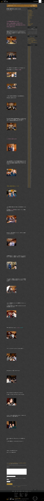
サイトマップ (16, 495)
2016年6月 (29, 121)
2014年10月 (29, 139)
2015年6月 (29, 132)
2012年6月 (29, 164)
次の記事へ (19, 486)
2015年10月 (29, 128)
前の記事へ (14, 486)
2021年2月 (29, 75)
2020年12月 (29, 77)
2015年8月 (29, 130)
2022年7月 (29, 63)
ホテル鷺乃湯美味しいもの (30, 15)
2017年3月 (29, 113)
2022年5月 (29, 65)
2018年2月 (29, 103)
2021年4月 (29, 74)
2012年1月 (29, 169)
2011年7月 (29, 174)
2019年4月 (29, 91)
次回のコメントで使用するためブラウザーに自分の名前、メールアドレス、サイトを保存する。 (16, 478)
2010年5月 (29, 186)
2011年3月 (29, 178)
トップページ (8, 3)
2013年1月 (29, 158)
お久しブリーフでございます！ (31, 38)
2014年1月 (29, 147)
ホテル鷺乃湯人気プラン (30, 13)
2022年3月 (29, 67)
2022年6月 (29, 64)
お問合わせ (21, 494)
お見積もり (21, 495)
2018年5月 (29, 100)
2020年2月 (29, 83)
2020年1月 (29, 84)
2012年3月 (29, 167)
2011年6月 (29, 175)
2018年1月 (29, 104)
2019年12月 (29, 85)
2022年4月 (29, 66)
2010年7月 (29, 184)
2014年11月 (29, 138)
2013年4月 (29, 155)
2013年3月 (29, 156)
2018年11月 (29, 95)
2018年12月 (29, 94)
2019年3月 (29, 92)
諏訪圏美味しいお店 (30, 24)
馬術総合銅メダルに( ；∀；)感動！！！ (32, 39)
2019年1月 (29, 93)
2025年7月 (29, 47)
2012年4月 (29, 166)
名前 (7, 475)
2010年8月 (29, 183)
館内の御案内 (29, 25)
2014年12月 (29, 137)
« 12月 (28, 34)
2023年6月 (29, 55)
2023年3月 (29, 57)
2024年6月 (29, 49)
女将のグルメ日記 (30, 18)
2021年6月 (29, 73)
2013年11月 (29, 149)
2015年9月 (29, 129)
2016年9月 (29, 118)
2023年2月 (29, 58)
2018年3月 (29, 102)
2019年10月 (29, 86)
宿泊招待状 (26, 495)
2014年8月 (29, 141)
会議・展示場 (26, 494)
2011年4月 (29, 177)
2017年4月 (29, 112)
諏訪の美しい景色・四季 (30, 23)
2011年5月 (29, 176)
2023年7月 (29, 54)
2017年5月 (29, 111)
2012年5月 (29, 165)
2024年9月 (29, 48)
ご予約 (40, 1)
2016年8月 (29, 119)
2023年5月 (29, 56)
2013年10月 (29, 150)
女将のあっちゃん (30, 17)
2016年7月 (29, 120)
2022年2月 (29, 68)
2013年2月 (29, 157)
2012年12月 (29, 159)
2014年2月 (29, 146)
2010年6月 (29, 185)
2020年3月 (29, 82)
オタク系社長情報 (13, 3)
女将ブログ (10, 3)
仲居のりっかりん (30, 16)
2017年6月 (29, 110)
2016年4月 (29, 123)
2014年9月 (29, 140)
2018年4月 (29, 101)
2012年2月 (29, 168)
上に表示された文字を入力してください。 (11, 480)
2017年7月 (29, 109)
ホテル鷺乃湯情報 (30, 14)
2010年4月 (29, 187)
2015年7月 (29, 131)
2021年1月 (29, 76)
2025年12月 (29, 46)
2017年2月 (29, 114)
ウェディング (16, 494)
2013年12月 (29, 148)
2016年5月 (29, 122)
